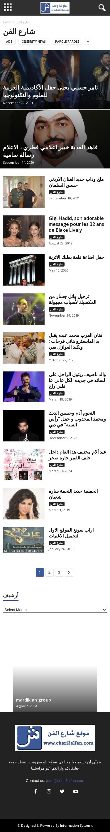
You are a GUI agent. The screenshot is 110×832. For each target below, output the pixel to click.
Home (7, 22)
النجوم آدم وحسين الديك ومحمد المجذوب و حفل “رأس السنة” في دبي (77, 419)
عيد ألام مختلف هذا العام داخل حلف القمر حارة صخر (77, 455)
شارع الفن (56, 192)
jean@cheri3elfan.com (65, 780)
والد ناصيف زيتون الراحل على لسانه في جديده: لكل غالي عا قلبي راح (77, 380)
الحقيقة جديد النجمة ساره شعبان (73, 494)
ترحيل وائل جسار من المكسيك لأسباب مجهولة (72, 299)
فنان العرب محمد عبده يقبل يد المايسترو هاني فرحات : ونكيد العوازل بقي (75, 341)
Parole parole (67, 41)
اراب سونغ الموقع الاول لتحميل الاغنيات (71, 533)
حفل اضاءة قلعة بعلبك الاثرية (76, 257)
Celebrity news (34, 41)
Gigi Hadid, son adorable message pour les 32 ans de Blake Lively (76, 224)
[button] (100, 7)
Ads (9, 41)
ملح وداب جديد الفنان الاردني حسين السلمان (76, 182)
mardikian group (33, 700)
